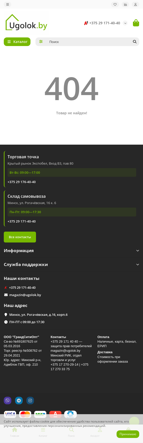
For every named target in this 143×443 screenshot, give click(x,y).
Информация (71, 250)
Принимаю (128, 434)
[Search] (92, 41)
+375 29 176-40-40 (22, 182)
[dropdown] (7, 4)
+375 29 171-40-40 (101, 23)
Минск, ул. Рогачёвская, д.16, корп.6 (38, 314)
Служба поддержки (71, 264)
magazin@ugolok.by (25, 295)
